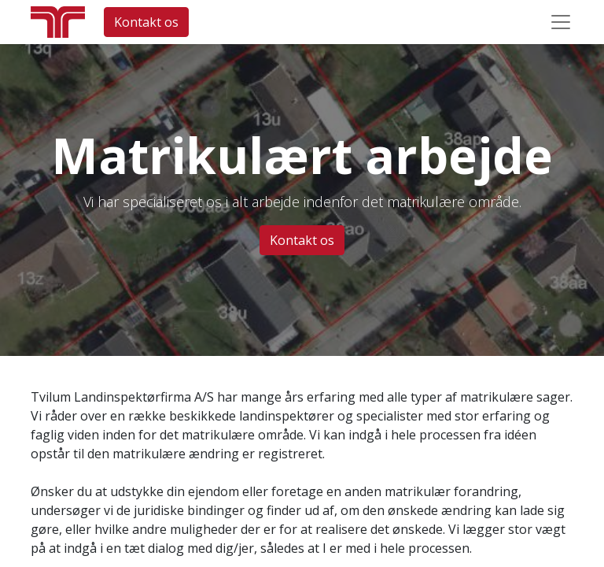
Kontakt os (146, 22)
